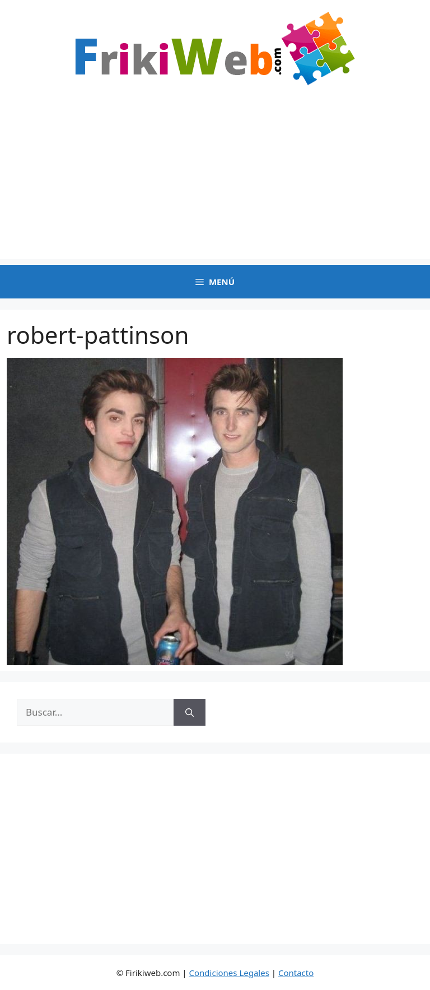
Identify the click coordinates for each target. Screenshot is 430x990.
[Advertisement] (215, 180)
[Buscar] (189, 712)
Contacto (296, 972)
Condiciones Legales (229, 972)
